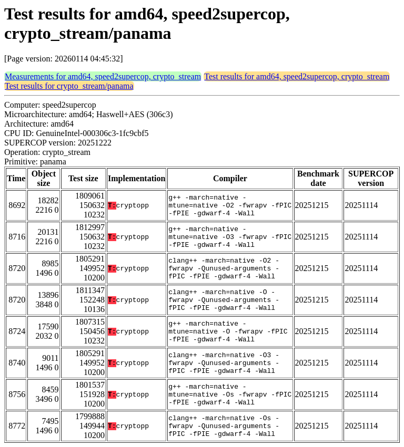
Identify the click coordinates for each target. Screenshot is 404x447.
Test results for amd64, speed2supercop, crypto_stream (296, 76)
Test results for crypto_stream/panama (69, 85)
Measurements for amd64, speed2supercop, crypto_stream (103, 76)
